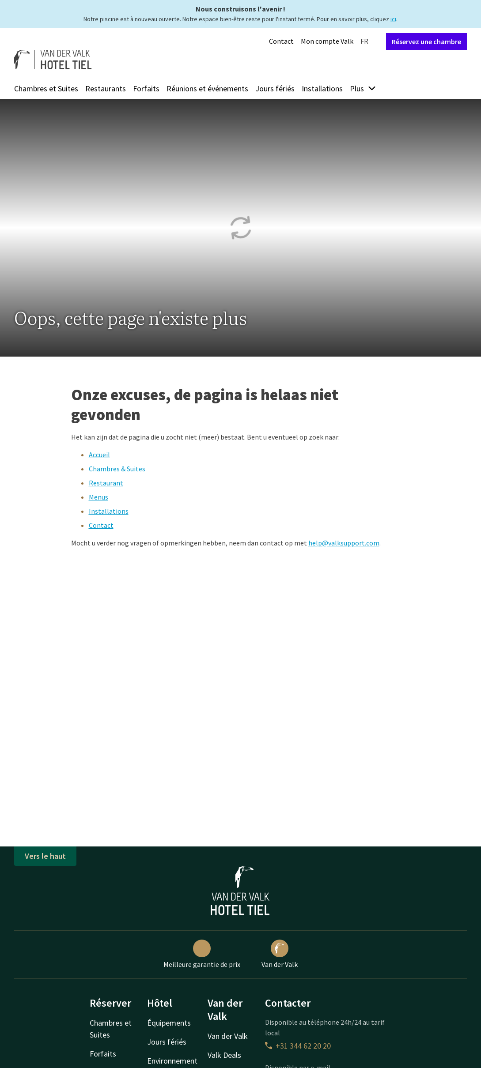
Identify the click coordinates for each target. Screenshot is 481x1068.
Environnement (172, 1061)
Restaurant (106, 482)
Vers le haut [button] (45, 856)
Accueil (99, 454)
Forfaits (146, 88)
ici (393, 19)
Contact (281, 41)
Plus (363, 88)
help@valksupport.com (343, 542)
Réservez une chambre (426, 41)
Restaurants (105, 88)
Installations (322, 88)
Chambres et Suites (46, 88)
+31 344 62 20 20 (298, 1046)
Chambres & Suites (117, 468)
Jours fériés (275, 88)
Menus (98, 497)
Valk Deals (224, 1055)
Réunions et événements (207, 88)
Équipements (169, 1023)
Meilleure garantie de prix (201, 954)
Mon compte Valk (327, 41)
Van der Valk (279, 954)
